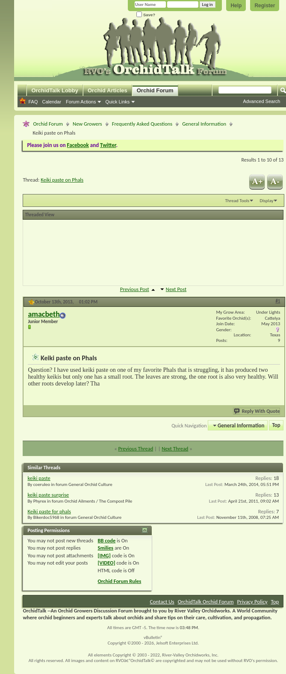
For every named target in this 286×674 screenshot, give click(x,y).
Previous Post (134, 289)
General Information (204, 124)
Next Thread (175, 448)
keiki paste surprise (48, 495)
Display (266, 200)
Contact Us (162, 601)
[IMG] (104, 555)
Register (264, 6)
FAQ (33, 101)
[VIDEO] (106, 562)
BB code (107, 540)
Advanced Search (261, 101)
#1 (277, 301)
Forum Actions (81, 101)
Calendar (51, 101)
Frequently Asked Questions (142, 124)
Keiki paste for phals (49, 511)
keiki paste (38, 478)
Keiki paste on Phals (62, 180)
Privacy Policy (252, 601)
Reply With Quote (257, 411)
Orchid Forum (155, 90)
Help (236, 6)
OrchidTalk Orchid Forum (206, 601)
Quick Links (117, 101)
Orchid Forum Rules (120, 581)
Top (276, 425)
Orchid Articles (107, 90)
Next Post (176, 289)
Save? (145, 14)
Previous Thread (135, 448)
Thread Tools (237, 200)
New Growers (87, 124)
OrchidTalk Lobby (54, 90)
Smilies (106, 547)
